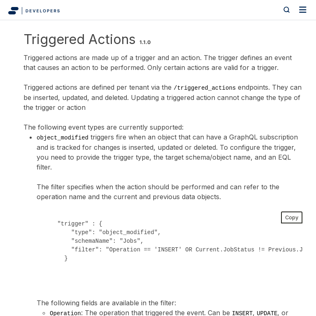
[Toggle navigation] (303, 10)
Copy (291, 217)
